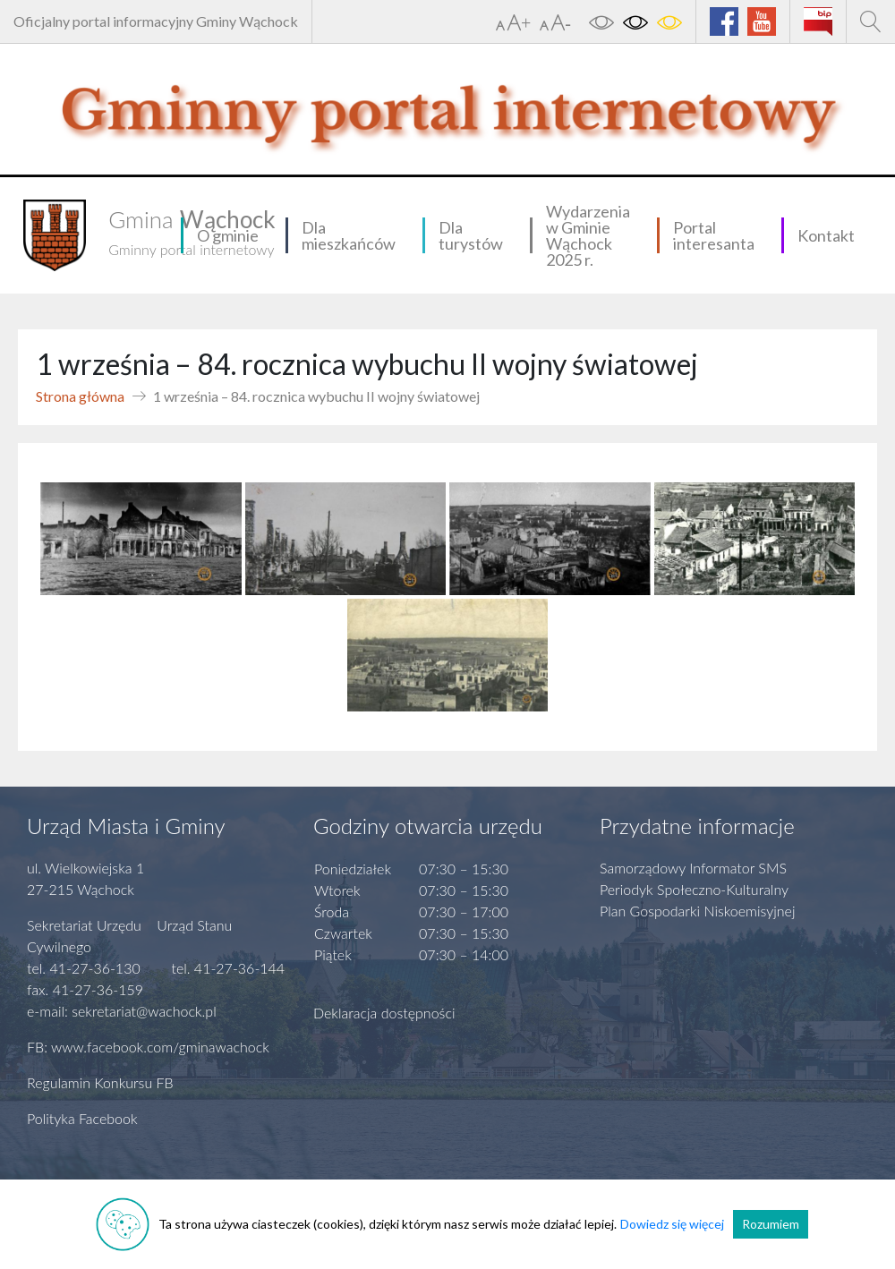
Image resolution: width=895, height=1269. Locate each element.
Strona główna (80, 396)
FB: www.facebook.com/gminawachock (148, 1046)
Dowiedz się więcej (672, 1223)
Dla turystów (471, 235)
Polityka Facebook (82, 1118)
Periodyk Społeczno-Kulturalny (694, 889)
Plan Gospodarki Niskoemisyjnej (698, 910)
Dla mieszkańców (349, 235)
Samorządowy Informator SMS (693, 867)
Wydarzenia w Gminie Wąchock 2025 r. (588, 235)
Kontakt (826, 235)
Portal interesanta (713, 235)
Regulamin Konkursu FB (100, 1082)
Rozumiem (770, 1223)
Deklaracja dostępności (384, 1012)
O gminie (228, 235)
